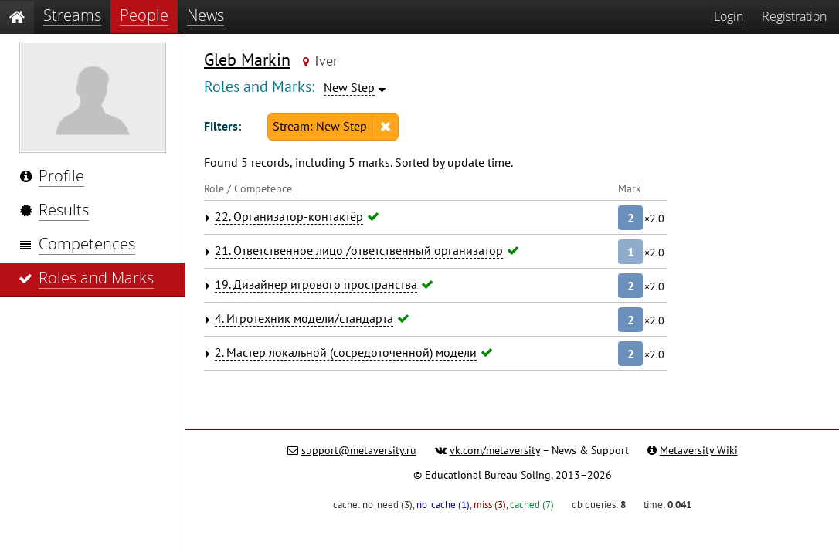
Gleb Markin (247, 59)
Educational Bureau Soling (488, 475)
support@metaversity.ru (358, 450)
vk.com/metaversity (495, 450)
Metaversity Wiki (699, 450)
